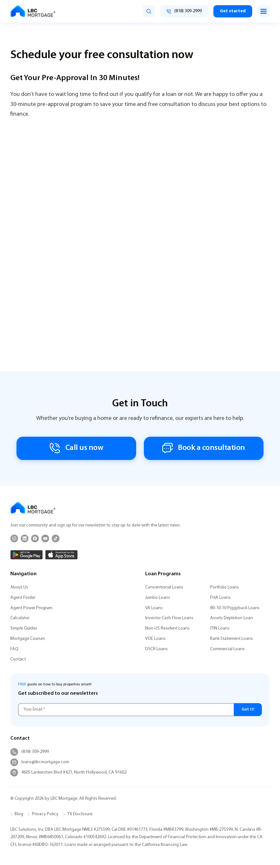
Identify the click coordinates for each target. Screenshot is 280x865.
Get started (233, 11)
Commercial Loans (227, 649)
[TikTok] (55, 538)
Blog (19, 814)
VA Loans (154, 608)
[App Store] (61, 554)
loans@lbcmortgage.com (39, 762)
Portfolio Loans (224, 587)
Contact (18, 659)
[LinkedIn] (24, 538)
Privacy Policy (45, 814)
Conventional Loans (164, 587)
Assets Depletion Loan (231, 618)
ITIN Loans (220, 628)
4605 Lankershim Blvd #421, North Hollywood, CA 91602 (68, 772)
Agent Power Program (31, 608)
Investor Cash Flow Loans (169, 618)
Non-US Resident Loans (167, 628)
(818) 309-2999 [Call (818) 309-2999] (29, 752)
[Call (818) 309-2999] (184, 11)
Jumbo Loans (157, 597)
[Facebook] (35, 538)
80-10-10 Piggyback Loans (235, 608)
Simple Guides (23, 628)
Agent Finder (22, 597)
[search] (149, 11)
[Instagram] (14, 538)
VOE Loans (155, 638)
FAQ (14, 649)
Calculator (19, 618)
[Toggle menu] (263, 11)
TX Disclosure (79, 814)
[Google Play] (26, 554)
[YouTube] (45, 538)
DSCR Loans (156, 649)
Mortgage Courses (27, 638)
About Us (19, 587)
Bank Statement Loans (231, 638)
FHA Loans (220, 597)
